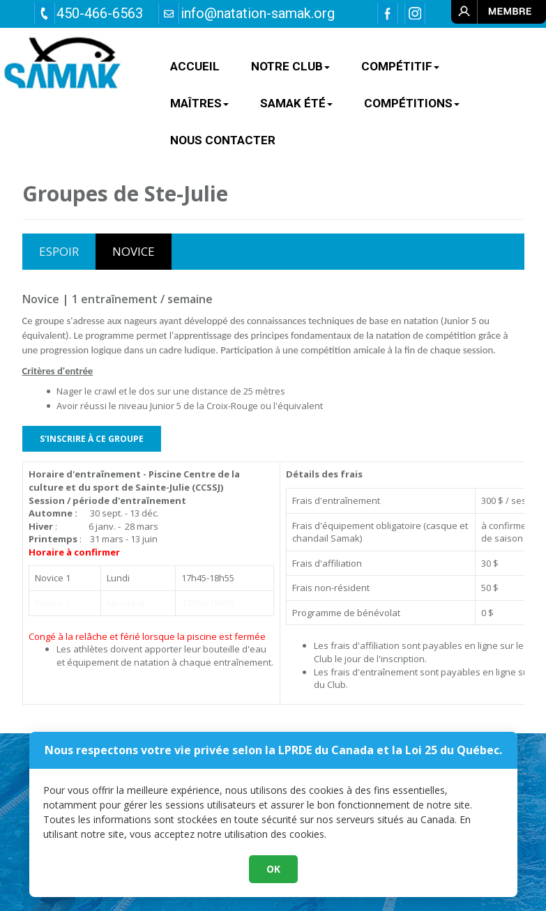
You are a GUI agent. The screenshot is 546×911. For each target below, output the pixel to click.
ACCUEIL (195, 66)
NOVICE (133, 251)
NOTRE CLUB (290, 66)
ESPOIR (59, 251)
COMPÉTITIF (400, 66)
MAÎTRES (199, 103)
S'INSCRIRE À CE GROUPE (92, 439)
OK (273, 868)
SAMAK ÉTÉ (296, 103)
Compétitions (412, 103)
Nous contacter (222, 140)
